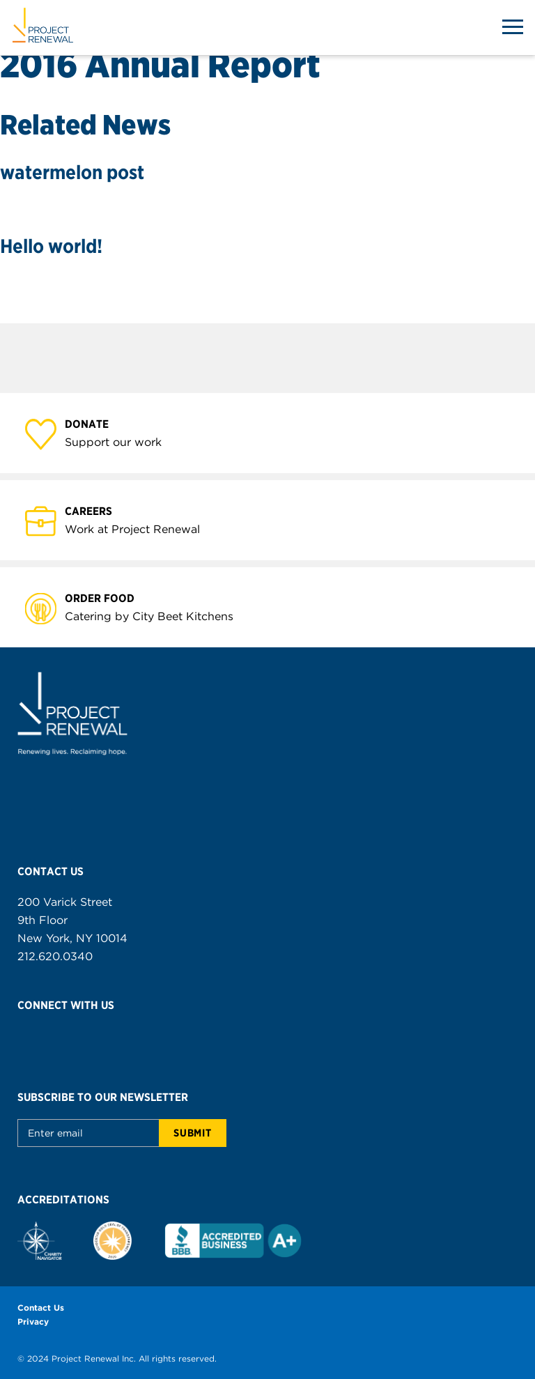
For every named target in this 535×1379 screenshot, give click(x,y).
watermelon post (72, 172)
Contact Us (40, 1307)
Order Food (107, 597)
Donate (95, 423)
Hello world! (51, 246)
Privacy (33, 1321)
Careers (96, 510)
